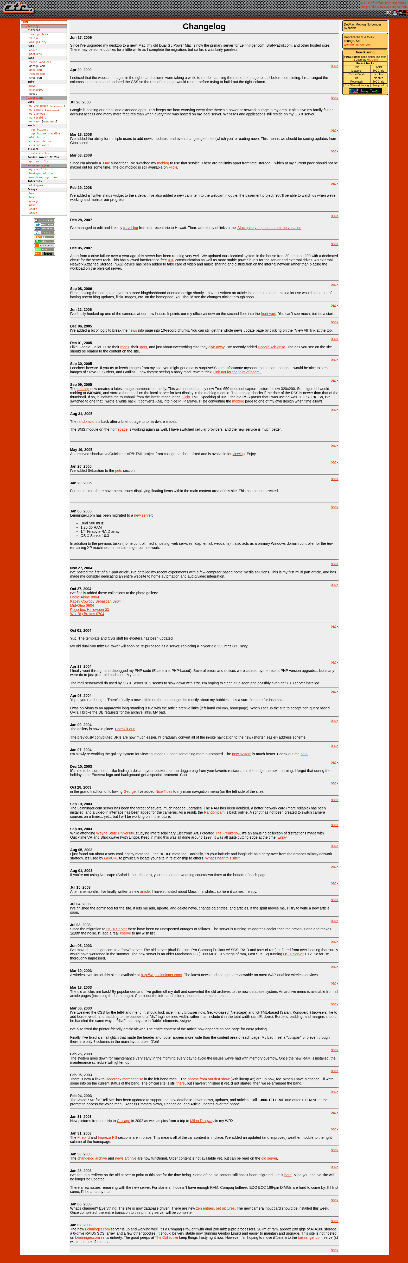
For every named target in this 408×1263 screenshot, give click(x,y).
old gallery (37, 46)
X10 (171, 260)
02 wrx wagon (38, 123)
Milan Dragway (202, 1121)
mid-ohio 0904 (82, 605)
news (32, 99)
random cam (37, 84)
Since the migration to (88, 927)
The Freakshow (227, 833)
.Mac (106, 163)
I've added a (80, 195)
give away (216, 347)
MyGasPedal (57, 123)
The (73, 421)
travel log (130, 228)
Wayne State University (115, 833)
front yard (268, 314)
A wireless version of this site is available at (105, 973)
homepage (119, 429)
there (180, 1083)
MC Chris (372, 59)
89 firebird (37, 137)
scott (33, 246)
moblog (163, 163)
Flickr (34, 42)
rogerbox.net (38, 151)
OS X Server (116, 929)
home (25, 23)
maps (124, 347)
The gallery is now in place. (92, 727)
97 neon (34, 142)
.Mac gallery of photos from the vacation (269, 228)
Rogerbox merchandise (124, 1079)
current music (39, 170)
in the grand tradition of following (96, 789)
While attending (83, 831)
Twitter (96, 195)
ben (31, 228)
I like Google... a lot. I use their (95, 345)
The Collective (166, 1237)
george (34, 237)
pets (118, 470)
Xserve (125, 933)
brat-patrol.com (41, 204)
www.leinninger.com (43, 208)
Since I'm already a (86, 163)
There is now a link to (87, 1077)
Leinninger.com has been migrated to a (102, 513)
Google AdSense (271, 347)
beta (304, 754)
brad (32, 232)
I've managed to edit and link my (96, 228)
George (130, 791)
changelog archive (92, 1158)
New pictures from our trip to (93, 1119)
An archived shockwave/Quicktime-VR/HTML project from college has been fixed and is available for (151, 452)
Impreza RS (107, 1137)
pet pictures (225, 1208)
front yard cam (40, 70)
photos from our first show (209, 1079)
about (33, 56)
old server (269, 1158)
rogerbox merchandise (44, 156)
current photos (40, 165)
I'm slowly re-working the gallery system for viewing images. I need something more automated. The (151, 752)
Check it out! (125, 729)
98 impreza (37, 132)
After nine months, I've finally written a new (105, 889)
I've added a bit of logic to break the (99, 328)
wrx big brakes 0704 (87, 614)
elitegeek (36, 218)
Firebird (83, 1137)
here (288, 1175)
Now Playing (365, 52)
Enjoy (282, 837)
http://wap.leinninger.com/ (161, 975)
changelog (36, 104)
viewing (239, 454)
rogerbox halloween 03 (89, 610)
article (145, 891)
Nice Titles (163, 791)
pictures (35, 61)
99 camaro (36, 127)
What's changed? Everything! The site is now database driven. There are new (133, 1206)
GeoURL (111, 858)
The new (81, 1227)
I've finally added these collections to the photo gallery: (114, 591)
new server (143, 515)
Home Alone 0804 (84, 597)
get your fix (38, 189)
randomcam (87, 421)
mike (32, 242)
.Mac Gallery (38, 37)
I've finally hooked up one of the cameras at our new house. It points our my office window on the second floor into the (165, 311)
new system (241, 754)
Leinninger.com (97, 1229)
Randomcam (214, 812)
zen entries (205, 1208)
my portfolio (38, 199)
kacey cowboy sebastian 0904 (95, 601)
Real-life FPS (39, 180)
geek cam (35, 80)
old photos (37, 161)
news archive (125, 1158)
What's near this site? (222, 858)
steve (33, 251)
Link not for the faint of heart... (237, 372)
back (335, 66)
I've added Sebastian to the (92, 468)
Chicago (123, 1121)
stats (143, 347)
